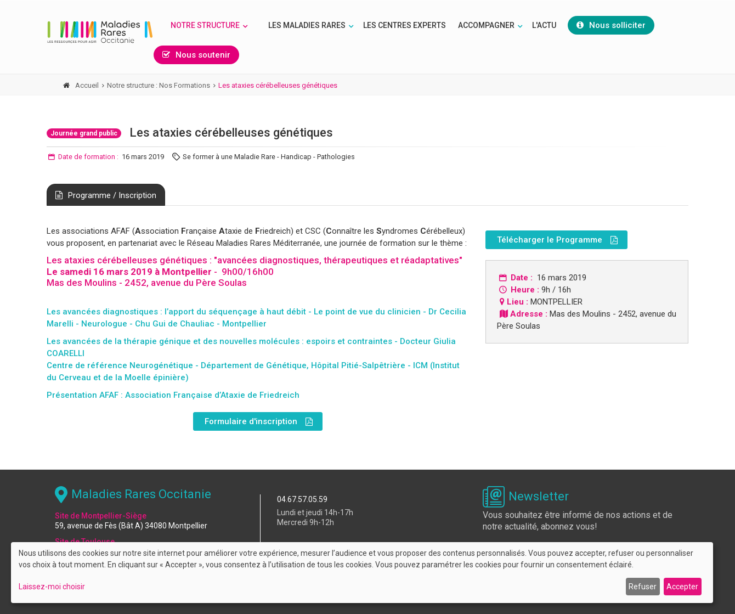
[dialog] (362, 572)
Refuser (643, 586)
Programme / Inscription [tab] (105, 195)
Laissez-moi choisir (52, 586)
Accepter (682, 586)
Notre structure (205, 25)
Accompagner (486, 25)
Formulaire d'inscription (259, 422)
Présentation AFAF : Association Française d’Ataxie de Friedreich (173, 395)
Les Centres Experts (404, 25)
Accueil (87, 85)
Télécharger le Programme (557, 240)
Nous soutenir (196, 55)
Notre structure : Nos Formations (158, 85)
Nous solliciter (611, 25)
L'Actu (544, 25)
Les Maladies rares (307, 25)
